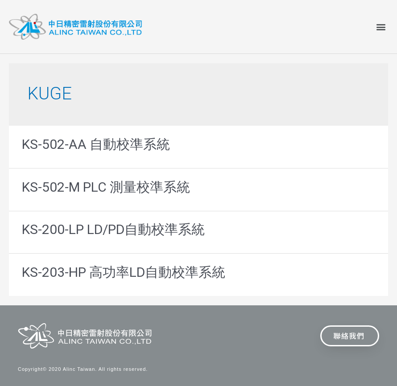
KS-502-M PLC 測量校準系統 (106, 187)
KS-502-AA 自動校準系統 (96, 144)
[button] (380, 26)
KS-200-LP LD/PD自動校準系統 (113, 229)
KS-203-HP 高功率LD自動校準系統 (123, 272)
